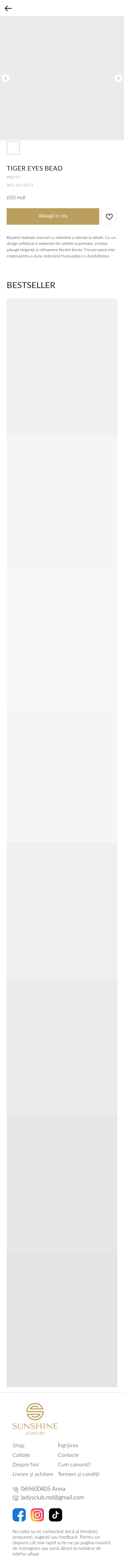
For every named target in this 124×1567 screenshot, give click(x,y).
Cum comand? (74, 1464)
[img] (35, 1418)
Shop (18, 1445)
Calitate (21, 1455)
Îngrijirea (68, 1445)
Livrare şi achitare (33, 1474)
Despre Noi (26, 1464)
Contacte (68, 1455)
